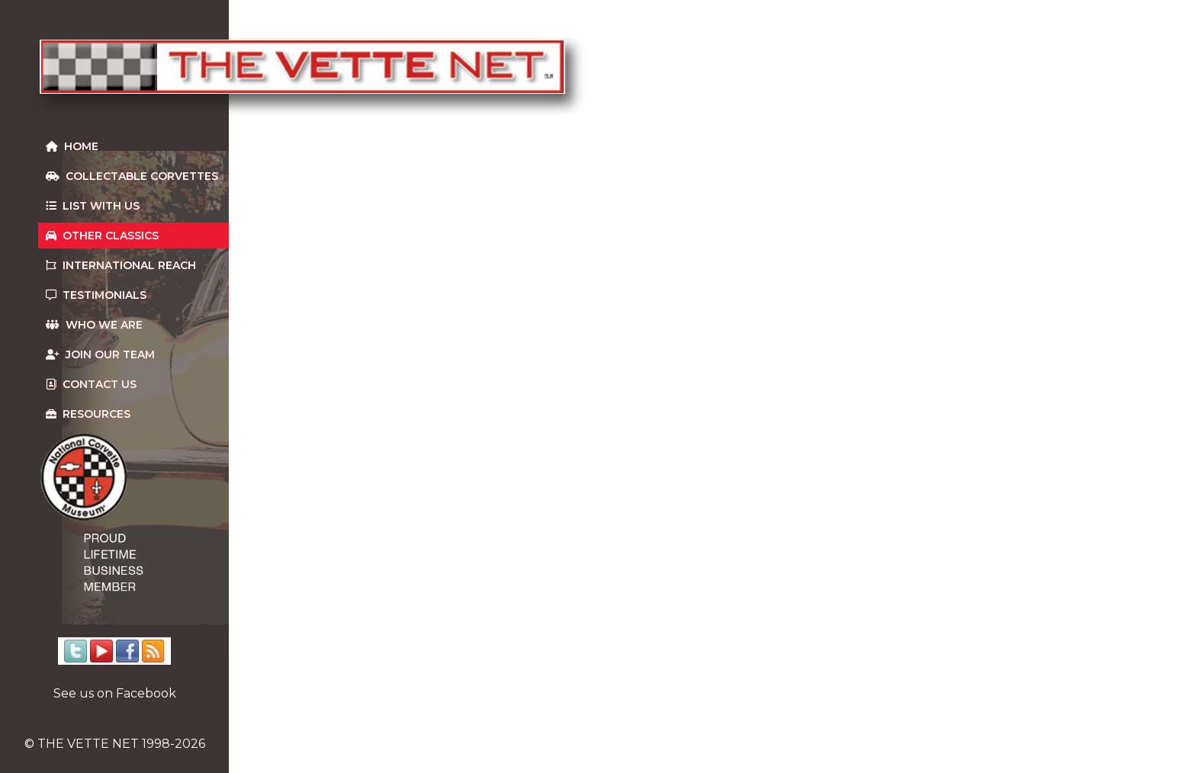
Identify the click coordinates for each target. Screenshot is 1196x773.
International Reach (121, 265)
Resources (88, 414)
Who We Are (94, 325)
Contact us (91, 384)
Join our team (100, 354)
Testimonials (96, 295)
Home (72, 146)
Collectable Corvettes (132, 176)
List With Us (93, 206)
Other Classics (102, 235)
